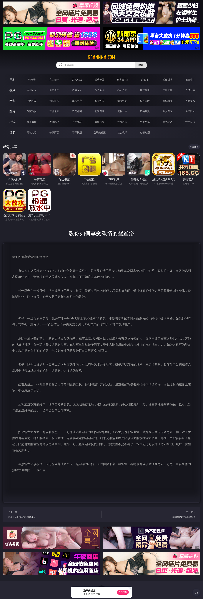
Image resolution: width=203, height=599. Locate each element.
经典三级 (145, 100)
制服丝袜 (122, 100)
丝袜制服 (145, 90)
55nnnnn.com (101, 57)
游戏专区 (99, 79)
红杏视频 (122, 132)
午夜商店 (54, 132)
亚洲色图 (54, 111)
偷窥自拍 (32, 111)
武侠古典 (99, 121)
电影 (12, 101)
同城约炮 (32, 132)
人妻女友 (77, 121)
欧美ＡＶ (77, 90)
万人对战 (77, 79)
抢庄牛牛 (190, 79)
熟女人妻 (122, 90)
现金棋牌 (167, 79)
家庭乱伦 (54, 121)
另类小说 (145, 121)
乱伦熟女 (167, 100)
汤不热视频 (99, 132)
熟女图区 (167, 111)
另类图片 (190, 111)
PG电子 (32, 79)
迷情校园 (122, 121)
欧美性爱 (99, 100)
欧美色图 (77, 111)
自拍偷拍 (54, 90)
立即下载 (122, 592)
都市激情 (32, 121)
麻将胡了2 (122, 79)
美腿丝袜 (122, 111)
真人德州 (54, 79)
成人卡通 (77, 100)
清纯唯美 (145, 111)
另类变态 (190, 100)
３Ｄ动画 (99, 90)
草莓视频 (77, 132)
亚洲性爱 (32, 100)
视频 (12, 90)
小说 (12, 122)
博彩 (12, 79)
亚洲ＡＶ (32, 90)
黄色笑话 (167, 121)
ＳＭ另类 (190, 90)
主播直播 (167, 90)
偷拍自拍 (54, 100)
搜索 (140, 65)
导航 (12, 132)
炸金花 (144, 79)
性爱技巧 (190, 121)
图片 (12, 111)
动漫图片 (99, 111)
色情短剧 (145, 132)
